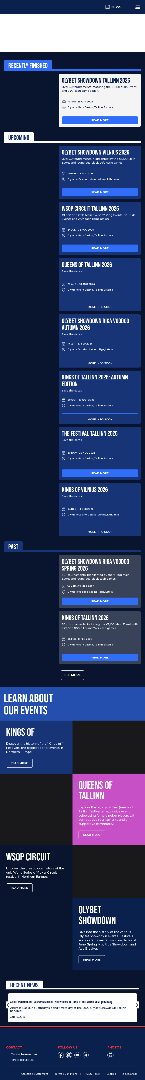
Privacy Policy (92, 1069)
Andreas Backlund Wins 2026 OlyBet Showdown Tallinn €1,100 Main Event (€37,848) (61, 998)
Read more (100, 120)
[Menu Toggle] (137, 7)
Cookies (111, 1069)
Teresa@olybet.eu (23, 1055)
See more (72, 675)
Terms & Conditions (66, 1069)
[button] (8, 1000)
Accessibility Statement (34, 1069)
